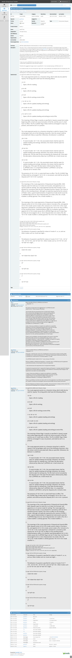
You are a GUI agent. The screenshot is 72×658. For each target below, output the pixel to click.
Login (19, 5)
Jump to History (22, 11)
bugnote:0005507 (20, 305)
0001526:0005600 (24, 42)
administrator (15, 655)
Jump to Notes (15, 11)
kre (12, 302)
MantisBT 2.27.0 (18, 652)
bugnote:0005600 (20, 390)
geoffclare (22, 19)
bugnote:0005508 (20, 352)
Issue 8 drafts (55, 1)
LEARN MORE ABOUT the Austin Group (28, 5)
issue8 (21, 287)
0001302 (44, 49)
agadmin (25, 646)
